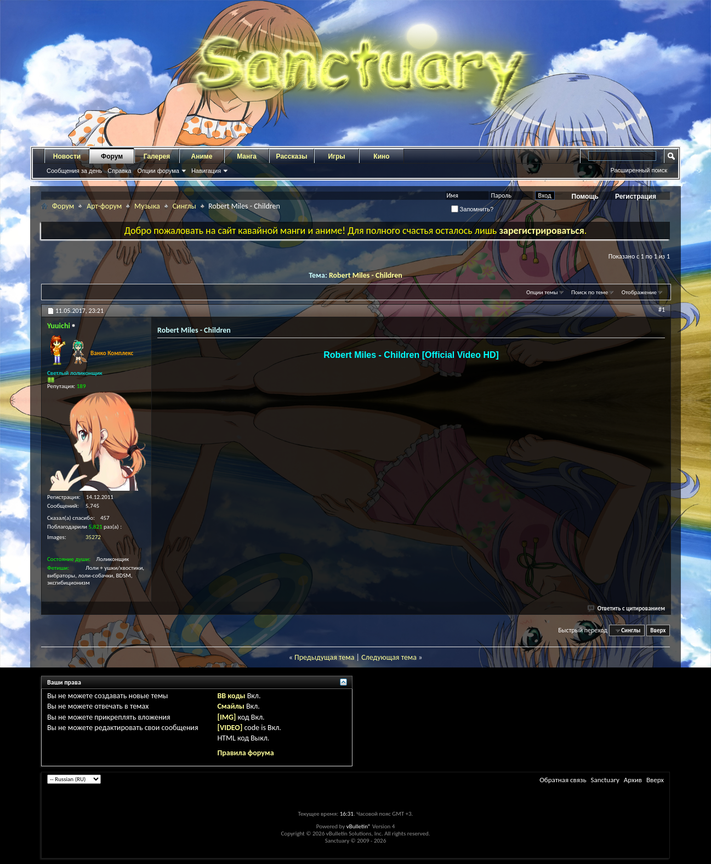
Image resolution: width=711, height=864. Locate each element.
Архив (633, 780)
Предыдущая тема (324, 657)
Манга (247, 156)
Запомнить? (472, 209)
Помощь (585, 196)
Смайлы (230, 706)
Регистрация (635, 196)
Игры (336, 156)
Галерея (157, 156)
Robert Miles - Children (365, 275)
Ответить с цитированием (626, 608)
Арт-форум (104, 206)
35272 (93, 537)
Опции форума (158, 170)
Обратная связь (562, 780)
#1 (661, 309)
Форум (112, 156)
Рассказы (292, 156)
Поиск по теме (589, 292)
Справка (119, 170)
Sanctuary (604, 780)
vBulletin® (358, 826)
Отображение (639, 292)
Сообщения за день (74, 170)
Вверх (658, 630)
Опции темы (542, 292)
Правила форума (245, 753)
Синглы (184, 206)
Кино (381, 156)
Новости (67, 156)
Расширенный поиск (638, 170)
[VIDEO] (229, 727)
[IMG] (226, 717)
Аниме (202, 156)
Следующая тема (389, 657)
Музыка (147, 206)
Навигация (206, 170)
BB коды (231, 695)
